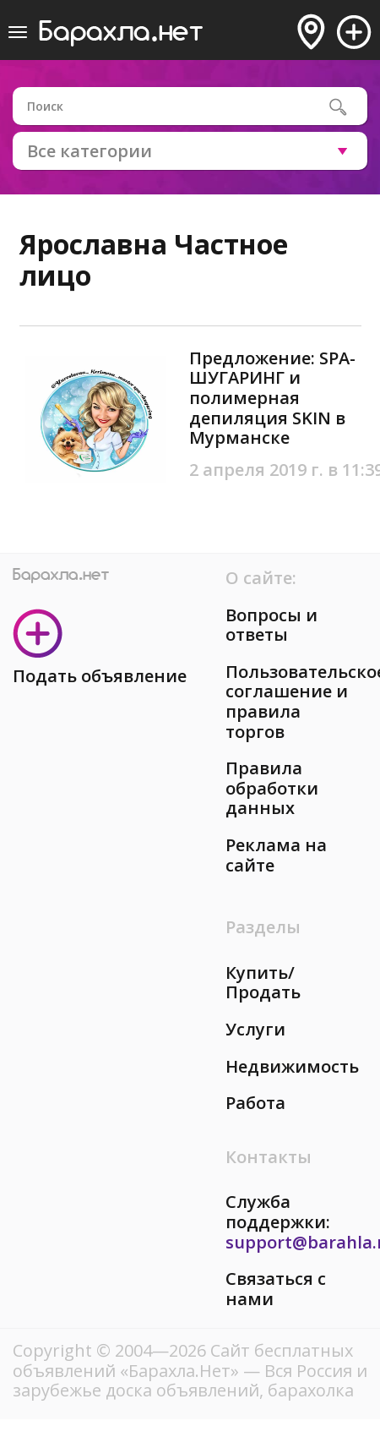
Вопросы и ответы (271, 625)
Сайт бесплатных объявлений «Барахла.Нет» (183, 1360)
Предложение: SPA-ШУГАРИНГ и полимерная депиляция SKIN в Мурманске (272, 398)
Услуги (255, 1029)
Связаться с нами (275, 1288)
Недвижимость (292, 1066)
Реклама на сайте (276, 855)
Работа (255, 1102)
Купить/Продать (263, 982)
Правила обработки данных (271, 788)
